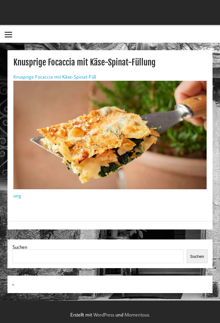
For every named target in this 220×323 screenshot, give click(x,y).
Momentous (136, 314)
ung (17, 195)
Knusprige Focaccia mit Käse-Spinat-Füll (54, 77)
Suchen (19, 247)
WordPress (103, 314)
